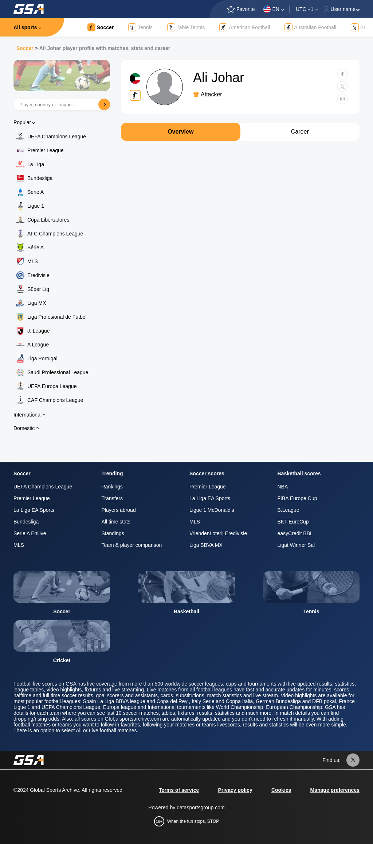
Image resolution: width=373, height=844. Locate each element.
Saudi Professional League (57, 372)
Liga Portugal (42, 358)
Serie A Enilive (29, 533)
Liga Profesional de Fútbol (57, 317)
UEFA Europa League (51, 386)
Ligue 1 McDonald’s (211, 510)
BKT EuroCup (293, 522)
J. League (38, 331)
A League (38, 345)
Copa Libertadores (48, 220)
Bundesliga (39, 178)
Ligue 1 (35, 206)
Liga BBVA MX (206, 545)
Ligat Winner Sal (296, 545)
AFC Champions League (55, 234)
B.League (288, 510)
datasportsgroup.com (201, 807)
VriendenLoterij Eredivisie (218, 533)
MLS (32, 261)
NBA (283, 487)
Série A (35, 247)
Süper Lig (38, 289)
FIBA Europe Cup (297, 498)
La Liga (35, 164)
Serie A (35, 192)
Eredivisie (38, 275)
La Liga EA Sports (33, 510)
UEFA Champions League (56, 136)
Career (300, 131)
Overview (180, 131)
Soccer (25, 48)
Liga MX (36, 303)
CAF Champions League (55, 400)
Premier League (45, 150)
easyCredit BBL (295, 533)
